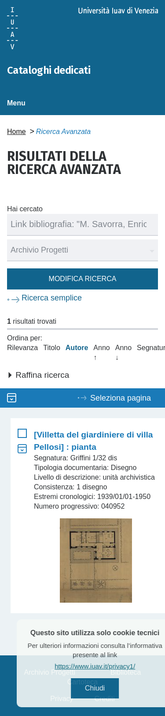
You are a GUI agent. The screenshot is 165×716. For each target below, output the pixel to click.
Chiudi (105, 688)
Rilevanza (22, 347)
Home (16, 131)
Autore (77, 347)
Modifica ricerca (83, 278)
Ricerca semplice (52, 297)
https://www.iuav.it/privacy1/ (106, 666)
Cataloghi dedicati (48, 70)
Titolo (51, 347)
